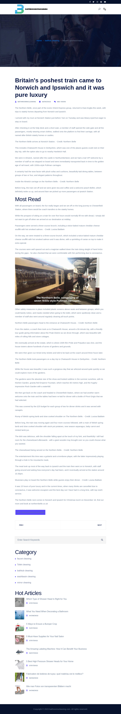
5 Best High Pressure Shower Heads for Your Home (49, 661)
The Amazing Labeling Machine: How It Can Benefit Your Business (56, 649)
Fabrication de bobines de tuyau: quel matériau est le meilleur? (54, 674)
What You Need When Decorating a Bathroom (47, 611)
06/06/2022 (32, 678)
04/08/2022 (32, 615)
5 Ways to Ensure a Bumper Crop (41, 624)
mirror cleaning (24, 582)
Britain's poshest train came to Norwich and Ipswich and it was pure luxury (59, 87)
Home (39, 40)
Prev (21, 525)
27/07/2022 (32, 603)
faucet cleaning (24, 559)
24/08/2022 (32, 690)
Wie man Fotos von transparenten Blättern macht (48, 686)
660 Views (61, 102)
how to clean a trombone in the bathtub (30, 512)
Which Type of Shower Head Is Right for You (46, 599)
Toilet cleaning (23, 564)
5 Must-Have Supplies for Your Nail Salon (45, 636)
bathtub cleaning (52, 40)
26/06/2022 (46, 102)
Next (100, 525)
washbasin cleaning (26, 576)
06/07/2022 (32, 653)
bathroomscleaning (27, 102)
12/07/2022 (32, 628)
